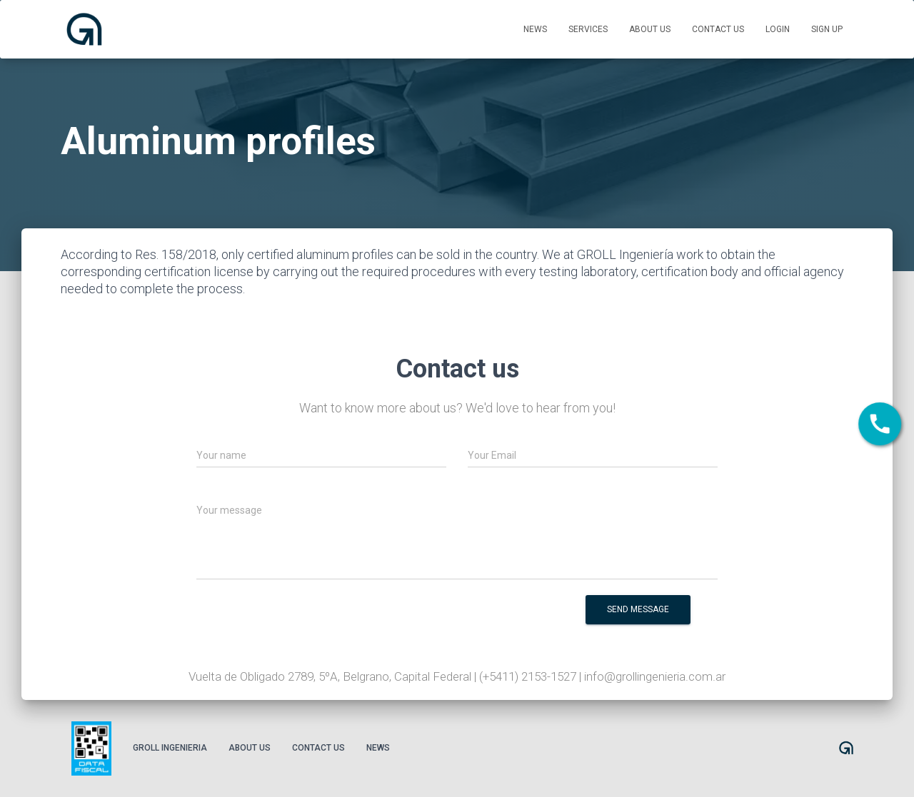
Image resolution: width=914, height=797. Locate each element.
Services (588, 29)
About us (650, 29)
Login (777, 29)
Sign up (827, 29)
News (535, 29)
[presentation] (439, 619)
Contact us (718, 29)
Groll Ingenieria (170, 748)
